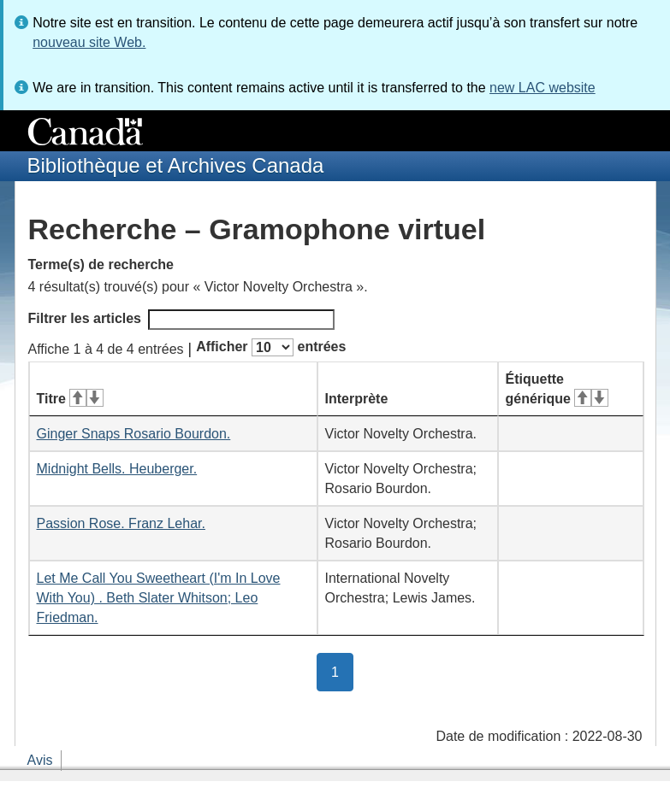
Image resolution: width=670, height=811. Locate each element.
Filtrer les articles (181, 319)
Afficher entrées (271, 347)
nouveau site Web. (89, 42)
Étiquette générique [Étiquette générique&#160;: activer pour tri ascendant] (557, 389)
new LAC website (542, 87)
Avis (40, 760)
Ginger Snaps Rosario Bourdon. (134, 433)
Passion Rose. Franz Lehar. (121, 523)
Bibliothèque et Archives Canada (175, 165)
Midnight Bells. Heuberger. (117, 468)
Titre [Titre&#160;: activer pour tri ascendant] (70, 398)
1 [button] (342, 670)
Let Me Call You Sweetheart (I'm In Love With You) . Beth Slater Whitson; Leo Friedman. (159, 598)
